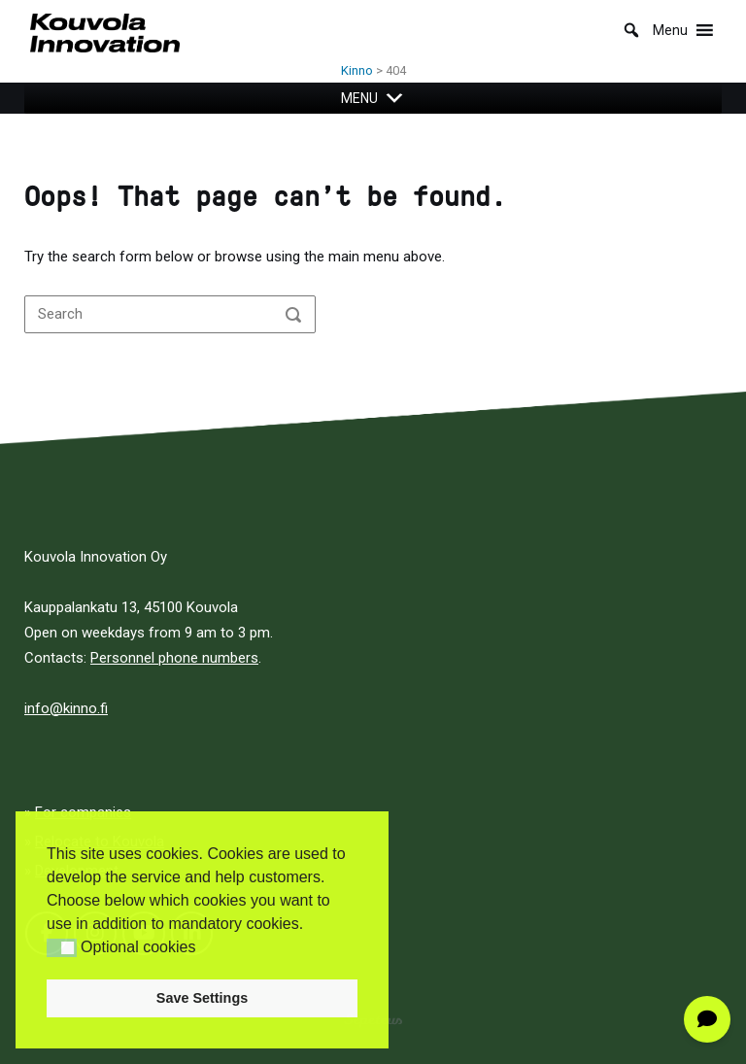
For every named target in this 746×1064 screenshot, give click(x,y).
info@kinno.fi (66, 708)
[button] (62, 948)
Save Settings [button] (202, 998)
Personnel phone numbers (174, 658)
